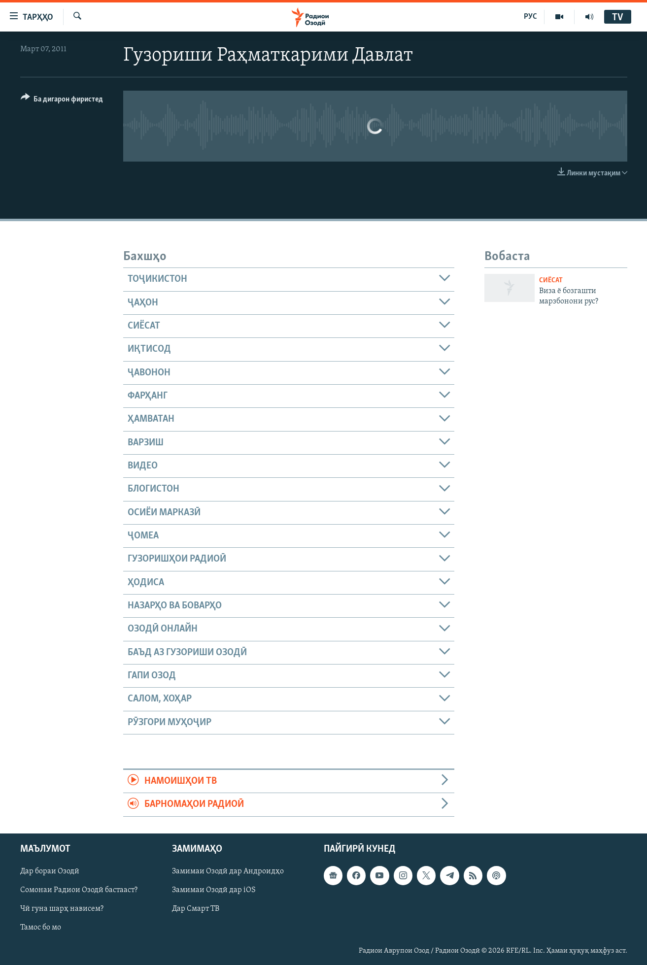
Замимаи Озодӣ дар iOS (214, 890)
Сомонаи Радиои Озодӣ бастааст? (78, 890)
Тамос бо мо (40, 928)
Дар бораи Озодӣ (49, 871)
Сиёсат (551, 280)
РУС (530, 17)
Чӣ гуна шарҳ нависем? (61, 909)
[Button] (62, 101)
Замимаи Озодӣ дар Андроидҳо (228, 871)
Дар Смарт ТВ (195, 909)
